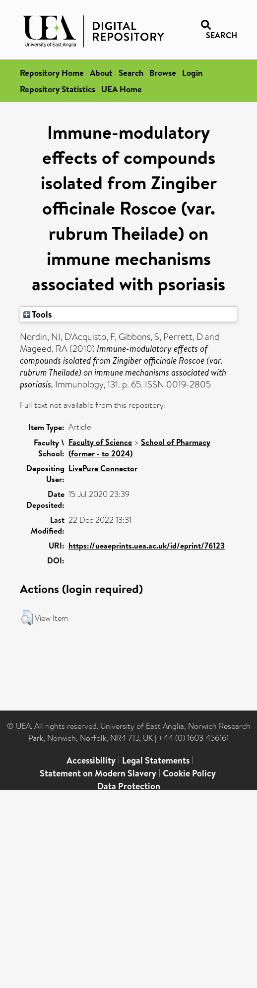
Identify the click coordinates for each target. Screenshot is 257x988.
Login (192, 72)
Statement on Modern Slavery (98, 773)
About (101, 72)
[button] (27, 617)
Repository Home (52, 72)
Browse (162, 72)
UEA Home (121, 89)
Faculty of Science (100, 442)
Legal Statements (156, 760)
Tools (37, 314)
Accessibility (91, 760)
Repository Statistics (57, 89)
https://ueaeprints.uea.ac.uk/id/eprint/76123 (146, 545)
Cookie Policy (189, 773)
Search (131, 72)
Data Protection (128, 786)
